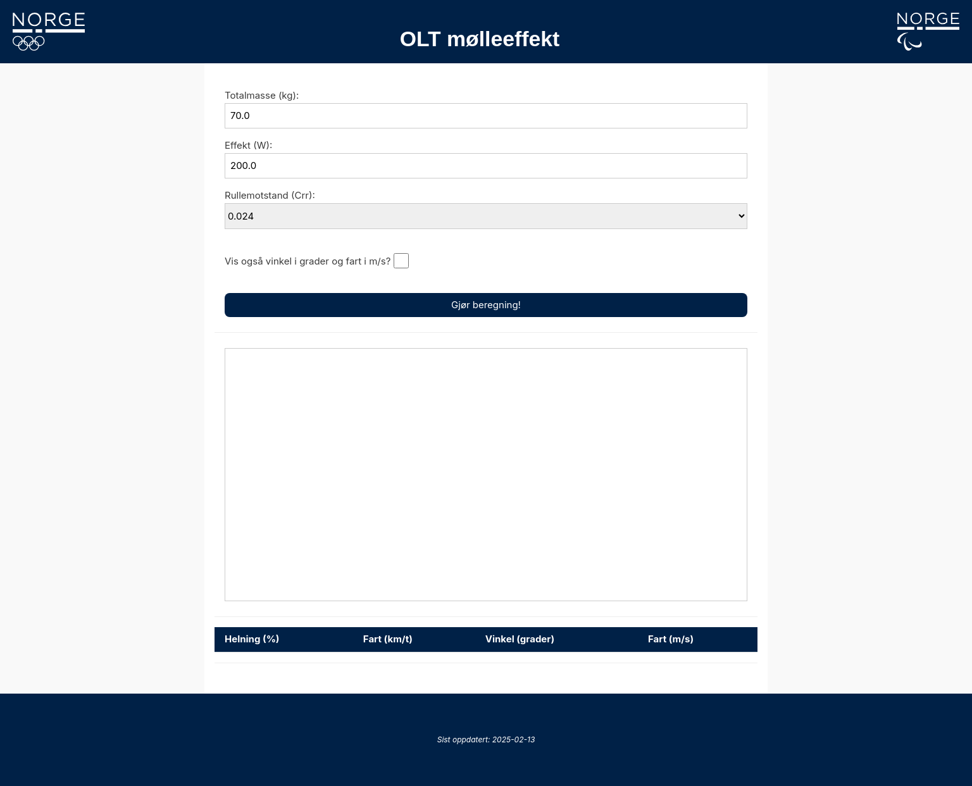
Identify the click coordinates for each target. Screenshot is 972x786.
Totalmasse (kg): (262, 95)
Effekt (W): (248, 145)
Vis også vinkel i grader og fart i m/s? (307, 261)
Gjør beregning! (486, 305)
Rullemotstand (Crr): (270, 195)
